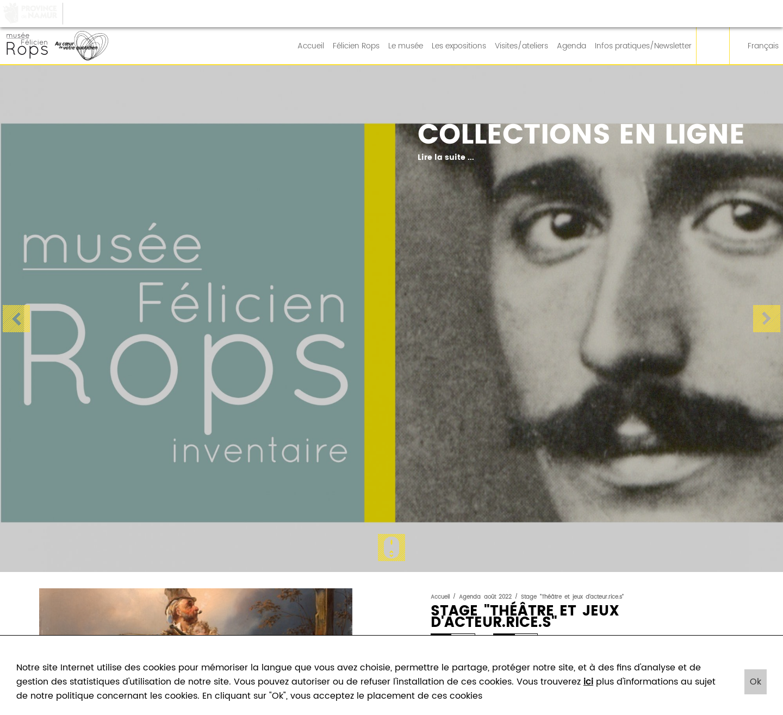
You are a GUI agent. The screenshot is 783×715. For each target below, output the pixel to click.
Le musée (405, 46)
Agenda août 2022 (485, 597)
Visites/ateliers (521, 46)
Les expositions (459, 46)
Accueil (310, 46)
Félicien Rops (356, 46)
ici (588, 682)
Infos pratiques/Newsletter (643, 46)
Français (756, 46)
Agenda (571, 46)
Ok (755, 682)
